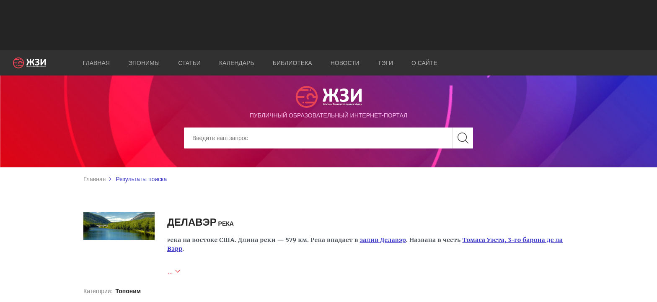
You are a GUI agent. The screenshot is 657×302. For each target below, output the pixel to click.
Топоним (128, 291)
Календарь (236, 63)
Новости (345, 63)
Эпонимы (144, 63)
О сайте (424, 63)
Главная (96, 63)
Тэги (385, 63)
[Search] (328, 138)
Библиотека (292, 63)
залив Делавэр (383, 240)
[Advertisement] (328, 25)
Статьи (189, 63)
